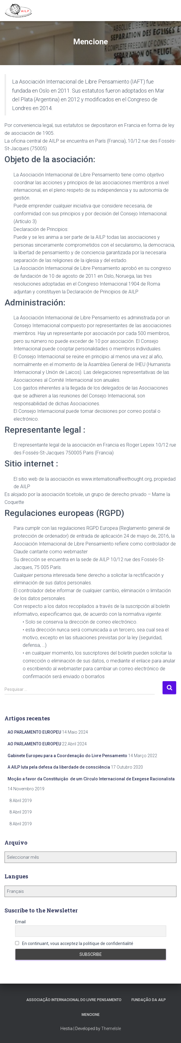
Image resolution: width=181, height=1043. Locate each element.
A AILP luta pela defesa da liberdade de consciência (59, 767)
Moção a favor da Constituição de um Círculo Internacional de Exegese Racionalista (91, 778)
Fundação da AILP (148, 1000)
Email (20, 921)
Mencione (91, 1015)
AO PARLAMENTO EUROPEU (34, 732)
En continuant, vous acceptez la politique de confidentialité (74, 943)
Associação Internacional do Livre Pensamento (73, 1000)
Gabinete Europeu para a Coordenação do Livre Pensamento (67, 755)
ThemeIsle (111, 1028)
